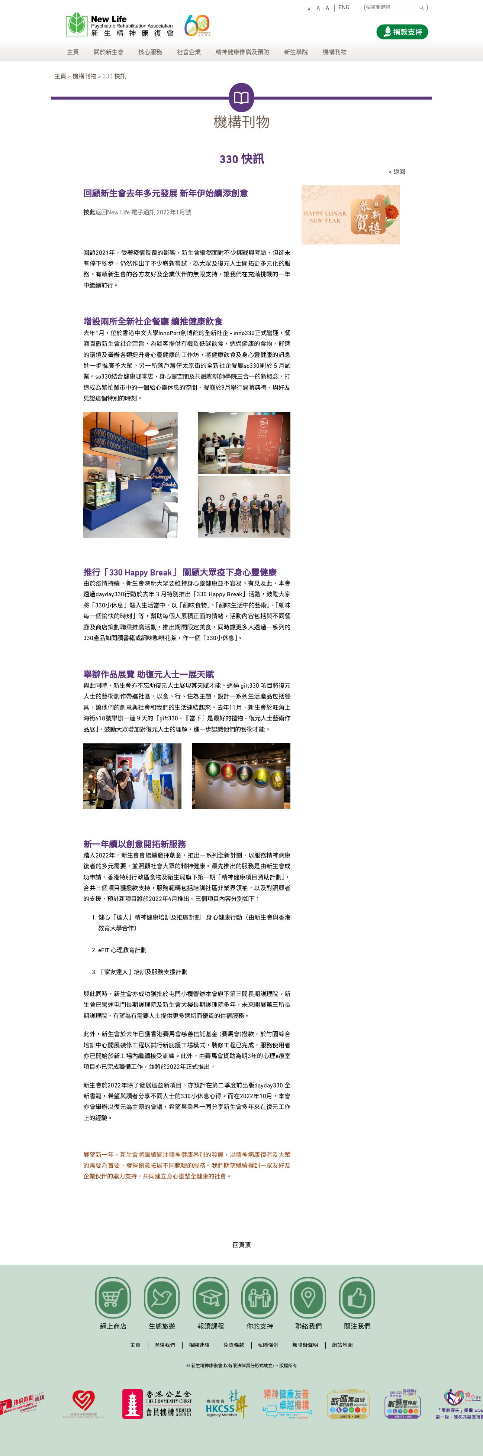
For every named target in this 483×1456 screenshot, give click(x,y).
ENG (344, 8)
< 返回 (397, 172)
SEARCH (423, 8)
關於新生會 (108, 53)
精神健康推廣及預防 (242, 53)
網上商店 (113, 1327)
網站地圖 (342, 1345)
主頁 (73, 53)
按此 (89, 213)
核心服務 (150, 53)
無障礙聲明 (305, 1345)
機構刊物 (335, 53)
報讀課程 (210, 1327)
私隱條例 (268, 1345)
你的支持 (260, 1327)
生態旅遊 (162, 1327)
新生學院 (296, 53)
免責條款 (233, 1345)
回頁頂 (242, 1246)
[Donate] (402, 31)
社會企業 (189, 53)
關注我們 (357, 1327)
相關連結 (199, 1345)
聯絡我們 (308, 1327)
